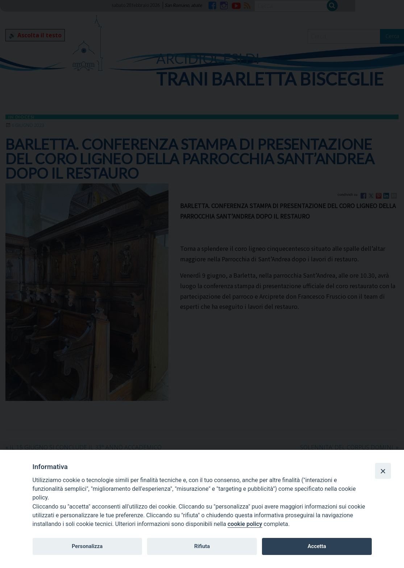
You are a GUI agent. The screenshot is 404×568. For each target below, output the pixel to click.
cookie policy (245, 524)
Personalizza (87, 546)
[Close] (383, 471)
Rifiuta (202, 546)
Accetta (317, 546)
